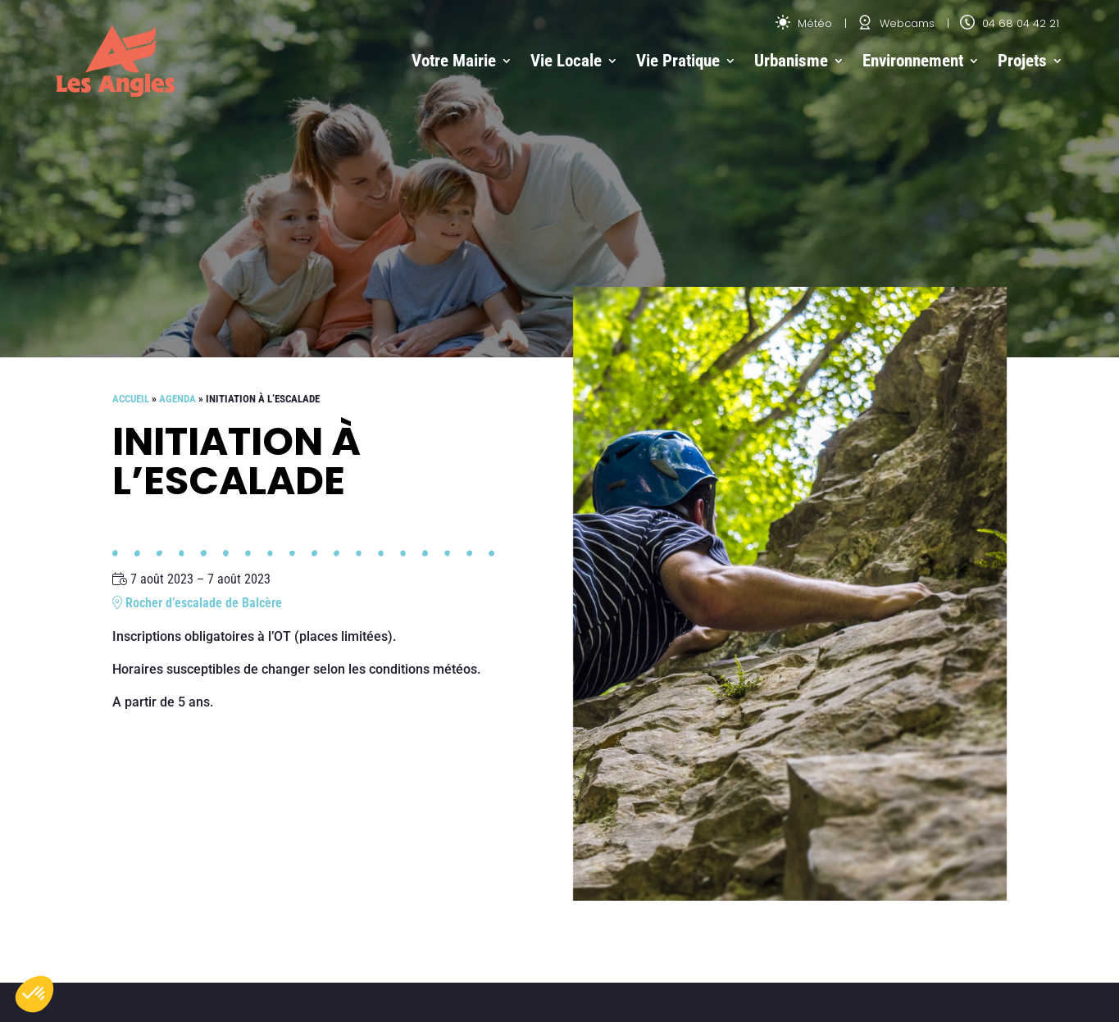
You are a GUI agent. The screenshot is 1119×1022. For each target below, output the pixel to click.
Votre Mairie (454, 60)
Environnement (912, 60)
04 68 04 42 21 (1009, 23)
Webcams (896, 23)
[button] (34, 994)
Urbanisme (791, 60)
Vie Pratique (678, 60)
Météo (804, 23)
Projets (1022, 60)
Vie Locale (566, 60)
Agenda (177, 399)
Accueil (130, 399)
